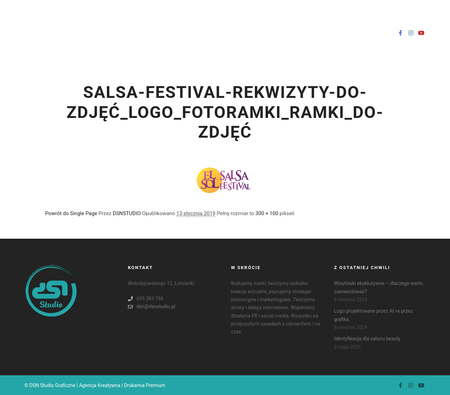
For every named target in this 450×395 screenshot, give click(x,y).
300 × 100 (267, 213)
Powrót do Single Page (71, 213)
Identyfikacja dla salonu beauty (367, 338)
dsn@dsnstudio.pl (151, 307)
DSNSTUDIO (127, 213)
